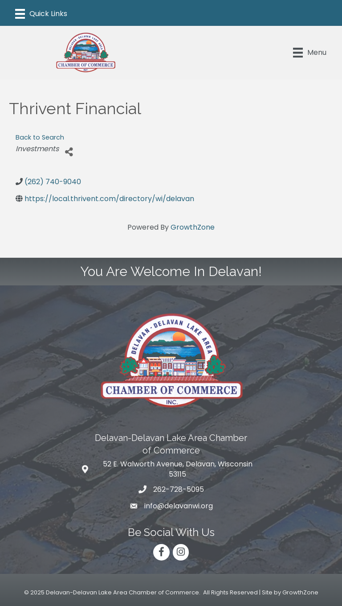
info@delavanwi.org (178, 506)
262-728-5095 (178, 489)
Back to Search (40, 137)
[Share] (69, 152)
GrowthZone (193, 227)
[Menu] (41, 13)
